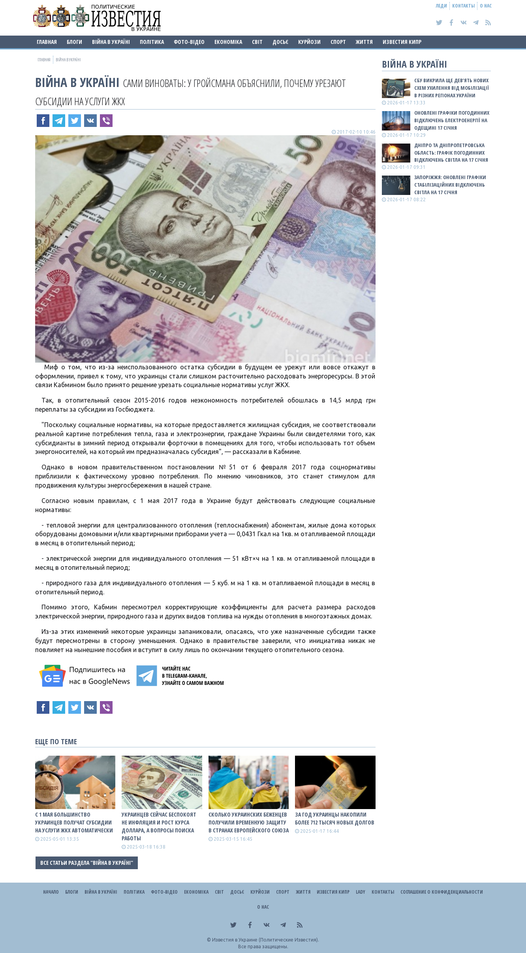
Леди (441, 5)
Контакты (463, 5)
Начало (51, 892)
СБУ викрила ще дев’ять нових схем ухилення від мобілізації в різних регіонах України (451, 88)
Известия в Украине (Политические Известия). (265, 939)
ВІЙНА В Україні (111, 41)
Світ (257, 41)
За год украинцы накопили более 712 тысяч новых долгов (334, 818)
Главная (47, 41)
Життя (364, 41)
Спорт (338, 41)
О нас (486, 5)
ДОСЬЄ (280, 41)
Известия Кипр (402, 41)
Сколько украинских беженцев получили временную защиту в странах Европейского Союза (249, 822)
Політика (152, 41)
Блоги (74, 41)
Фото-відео (189, 41)
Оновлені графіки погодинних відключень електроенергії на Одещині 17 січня (451, 120)
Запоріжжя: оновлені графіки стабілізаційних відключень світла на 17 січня (450, 185)
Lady (360, 892)
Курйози (309, 41)
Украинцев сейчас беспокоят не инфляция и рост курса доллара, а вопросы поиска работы (159, 826)
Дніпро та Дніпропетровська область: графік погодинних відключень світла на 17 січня (451, 153)
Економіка (228, 41)
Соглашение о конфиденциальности (441, 892)
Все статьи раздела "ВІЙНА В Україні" (86, 862)
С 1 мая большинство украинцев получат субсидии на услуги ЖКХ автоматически (74, 822)
